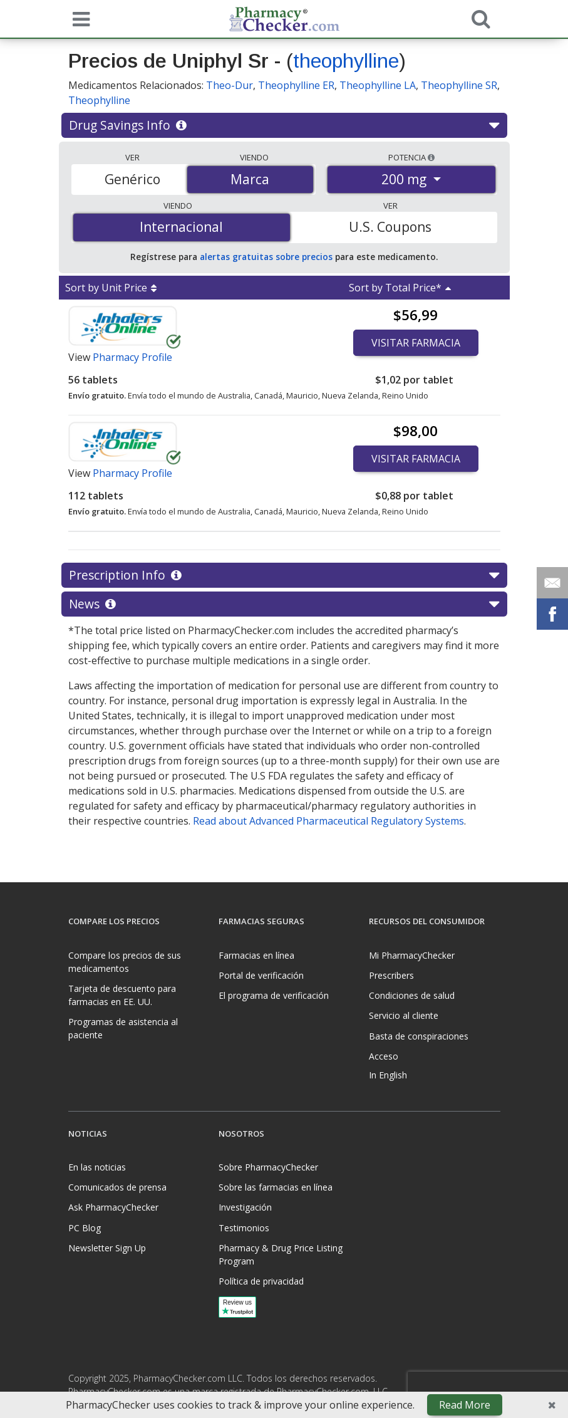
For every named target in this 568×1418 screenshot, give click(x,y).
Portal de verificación (261, 975)
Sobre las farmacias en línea (276, 1187)
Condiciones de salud (412, 995)
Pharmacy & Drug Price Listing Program (281, 1254)
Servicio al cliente (403, 1015)
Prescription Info (283, 575)
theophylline (346, 61)
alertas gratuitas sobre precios (266, 257)
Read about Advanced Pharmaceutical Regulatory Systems (328, 821)
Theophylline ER (296, 85)
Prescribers (391, 975)
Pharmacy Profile (132, 357)
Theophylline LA (377, 85)
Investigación (245, 1207)
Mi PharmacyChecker (412, 955)
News (283, 604)
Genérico (132, 179)
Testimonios (244, 1228)
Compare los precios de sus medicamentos (124, 961)
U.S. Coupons (390, 227)
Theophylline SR (459, 85)
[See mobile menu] (78, 18)
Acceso (383, 1056)
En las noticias (97, 1167)
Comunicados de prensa (117, 1187)
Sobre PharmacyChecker (268, 1167)
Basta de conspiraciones (418, 1036)
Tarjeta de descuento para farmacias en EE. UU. (122, 995)
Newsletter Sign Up (107, 1248)
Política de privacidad (261, 1281)
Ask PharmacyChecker (113, 1207)
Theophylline (99, 100)
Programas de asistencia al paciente (123, 1028)
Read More (464, 1405)
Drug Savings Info (283, 125)
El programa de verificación (274, 995)
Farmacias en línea (256, 955)
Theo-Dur (229, 85)
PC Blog (84, 1228)
